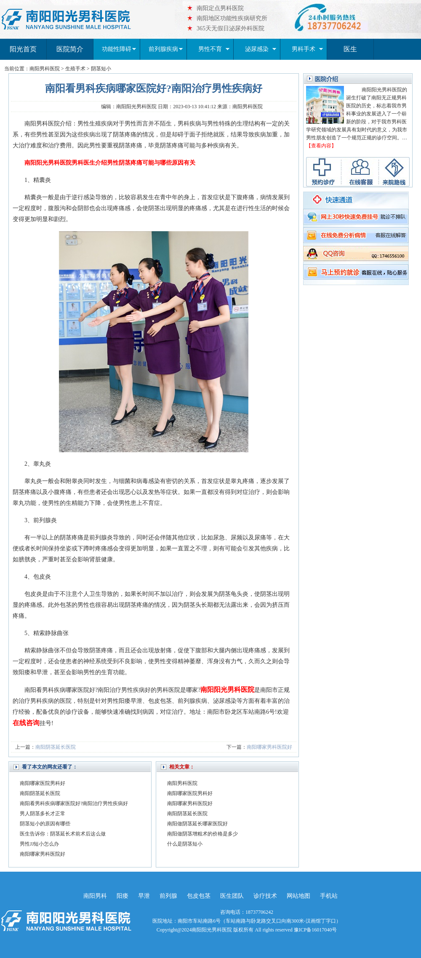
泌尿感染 (260, 49)
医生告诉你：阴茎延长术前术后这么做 (63, 834)
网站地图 (298, 896)
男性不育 (213, 49)
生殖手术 (75, 69)
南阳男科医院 (44, 69)
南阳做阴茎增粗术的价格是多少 (202, 834)
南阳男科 (95, 896)
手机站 (329, 896)
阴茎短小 (101, 69)
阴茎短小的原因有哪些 (45, 824)
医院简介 (69, 49)
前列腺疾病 (166, 49)
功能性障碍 (119, 49)
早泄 (144, 896)
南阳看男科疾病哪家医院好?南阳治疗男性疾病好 (74, 803)
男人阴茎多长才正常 (42, 814)
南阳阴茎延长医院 (55, 747)
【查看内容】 (321, 146)
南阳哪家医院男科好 (42, 783)
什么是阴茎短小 (185, 844)
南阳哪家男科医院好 (269, 747)
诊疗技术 (265, 896)
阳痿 (122, 896)
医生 (350, 49)
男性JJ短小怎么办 (39, 844)
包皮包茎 (198, 896)
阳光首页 (23, 49)
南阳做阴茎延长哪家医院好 (197, 824)
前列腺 (168, 896)
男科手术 (307, 49)
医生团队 (232, 896)
